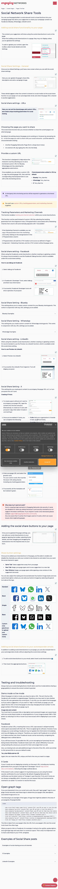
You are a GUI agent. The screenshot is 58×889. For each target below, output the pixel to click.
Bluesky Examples (29, 313)
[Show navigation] (55, 880)
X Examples (29, 853)
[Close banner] (55, 424)
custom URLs (18, 203)
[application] (49, 886)
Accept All (47, 462)
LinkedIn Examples (29, 861)
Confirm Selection (29, 462)
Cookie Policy (18, 440)
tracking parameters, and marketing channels (37, 203)
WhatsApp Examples (29, 332)
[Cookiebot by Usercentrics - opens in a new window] (45, 425)
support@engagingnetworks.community (23, 514)
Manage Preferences (47, 456)
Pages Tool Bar (20, 8)
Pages (3, 8)
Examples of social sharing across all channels (29, 845)
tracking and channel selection (25, 215)
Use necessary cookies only (10, 462)
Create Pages (10, 8)
